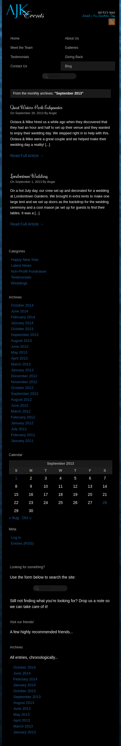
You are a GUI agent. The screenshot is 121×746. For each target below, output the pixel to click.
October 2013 (22, 329)
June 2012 (19, 405)
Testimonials (20, 57)
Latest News (21, 265)
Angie (53, 113)
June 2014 (19, 311)
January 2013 (22, 370)
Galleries (71, 48)
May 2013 (19, 352)
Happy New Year (25, 259)
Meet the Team (22, 48)
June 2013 (19, 346)
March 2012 (20, 411)
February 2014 (23, 317)
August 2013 (21, 341)
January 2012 (22, 423)
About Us (72, 38)
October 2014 (22, 305)
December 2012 (24, 376)
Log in (16, 537)
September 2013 (24, 335)
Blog (68, 66)
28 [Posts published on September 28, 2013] (105, 502)
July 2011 (19, 429)
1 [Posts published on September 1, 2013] (16, 478)
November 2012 (24, 382)
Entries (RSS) (22, 543)
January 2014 (22, 323)
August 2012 (21, 399)
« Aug (14, 517)
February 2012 (23, 417)
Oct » (26, 517)
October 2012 (22, 388)
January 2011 (22, 441)
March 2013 (20, 364)
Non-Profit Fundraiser (28, 271)
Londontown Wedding (29, 175)
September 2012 (24, 394)
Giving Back (74, 57)
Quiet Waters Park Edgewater (36, 107)
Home (15, 38)
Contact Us (19, 66)
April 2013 (19, 358)
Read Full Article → (27, 155)
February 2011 (23, 435)
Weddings (19, 283)
